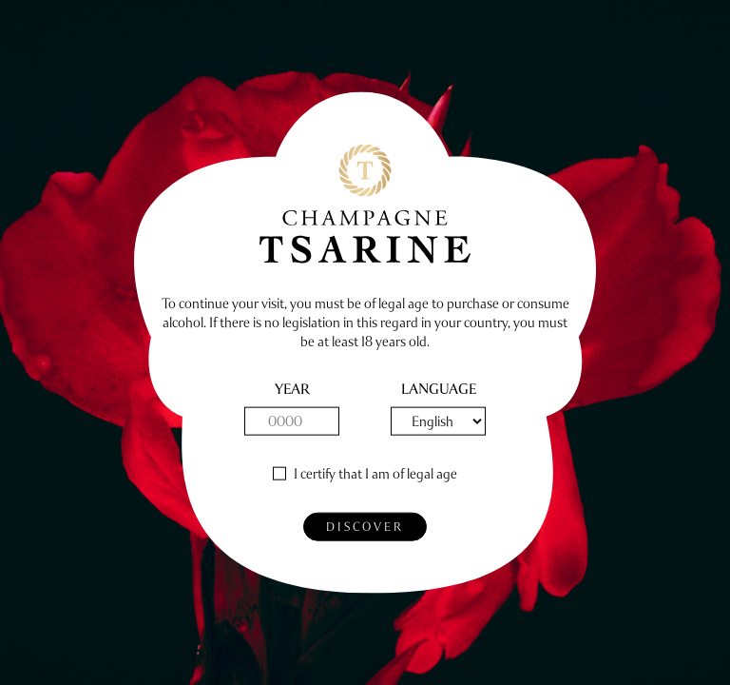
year (292, 390)
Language (438, 390)
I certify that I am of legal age (375, 474)
